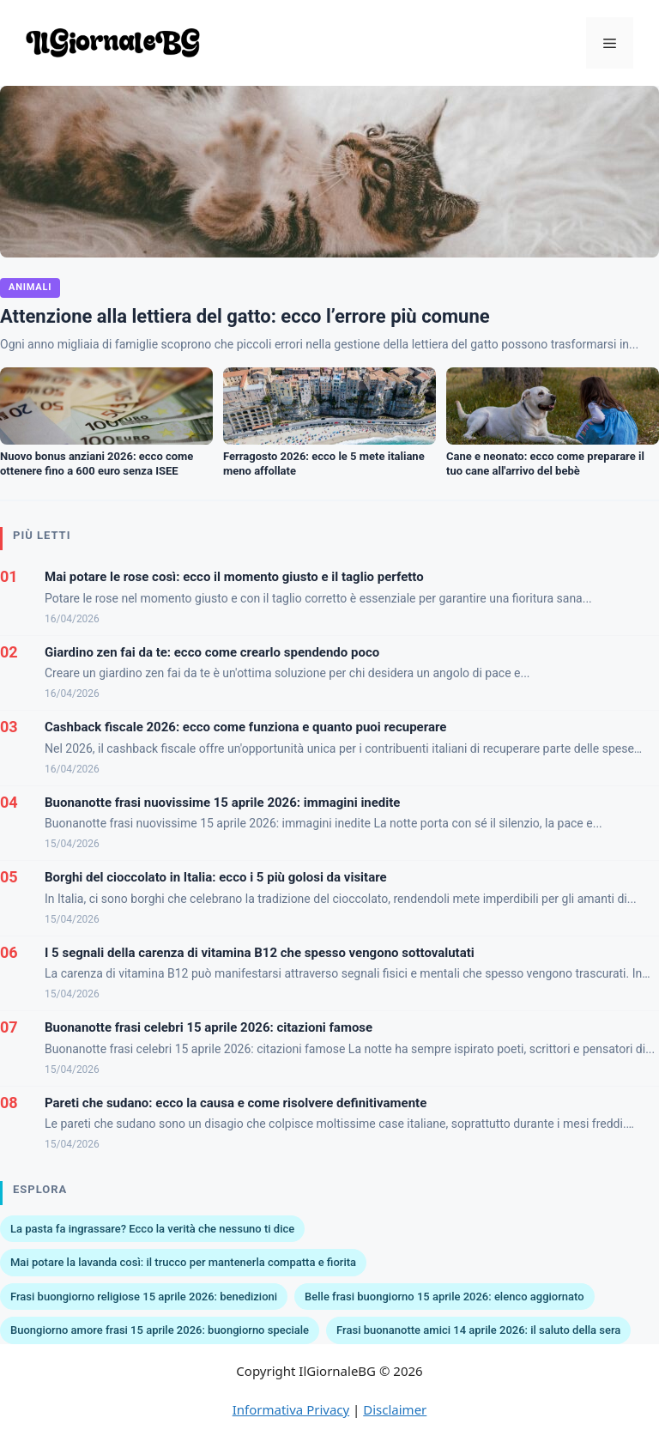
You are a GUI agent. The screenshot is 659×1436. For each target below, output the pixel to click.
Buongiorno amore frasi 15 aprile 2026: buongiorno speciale (159, 1330)
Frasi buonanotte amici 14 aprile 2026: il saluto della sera (478, 1330)
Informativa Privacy (291, 1409)
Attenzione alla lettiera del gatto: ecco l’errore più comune (245, 316)
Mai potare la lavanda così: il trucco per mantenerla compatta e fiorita (183, 1262)
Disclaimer (394, 1409)
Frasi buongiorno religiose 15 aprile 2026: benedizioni (143, 1296)
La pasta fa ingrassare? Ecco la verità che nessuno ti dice (152, 1228)
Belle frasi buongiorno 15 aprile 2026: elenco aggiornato (444, 1296)
